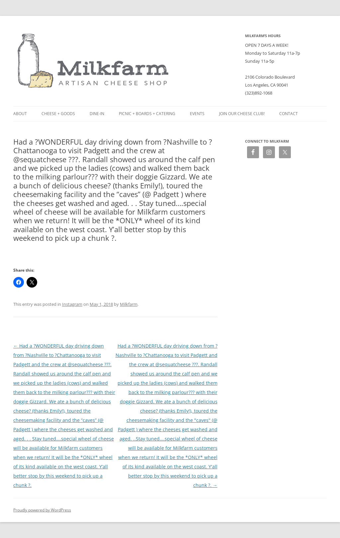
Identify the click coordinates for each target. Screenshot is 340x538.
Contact (288, 113)
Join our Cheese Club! (242, 113)
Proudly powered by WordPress (42, 510)
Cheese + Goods (58, 113)
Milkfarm (128, 304)
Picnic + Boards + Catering (147, 113)
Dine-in (97, 113)
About (20, 113)
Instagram (72, 304)
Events (197, 113)
